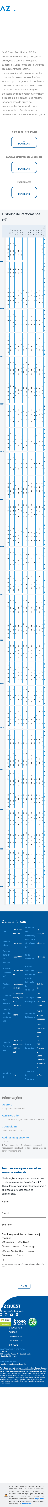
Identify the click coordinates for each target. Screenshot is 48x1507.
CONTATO (13, 1345)
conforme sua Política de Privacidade (18, 1394)
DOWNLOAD (24, 142)
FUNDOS (13, 1332)
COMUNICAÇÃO (16, 1336)
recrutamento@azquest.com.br (13, 1364)
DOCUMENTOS (16, 1341)
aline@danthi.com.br (8, 1356)
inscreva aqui (27, 1504)
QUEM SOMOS (15, 1328)
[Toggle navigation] (46, 9)
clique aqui (39, 1499)
